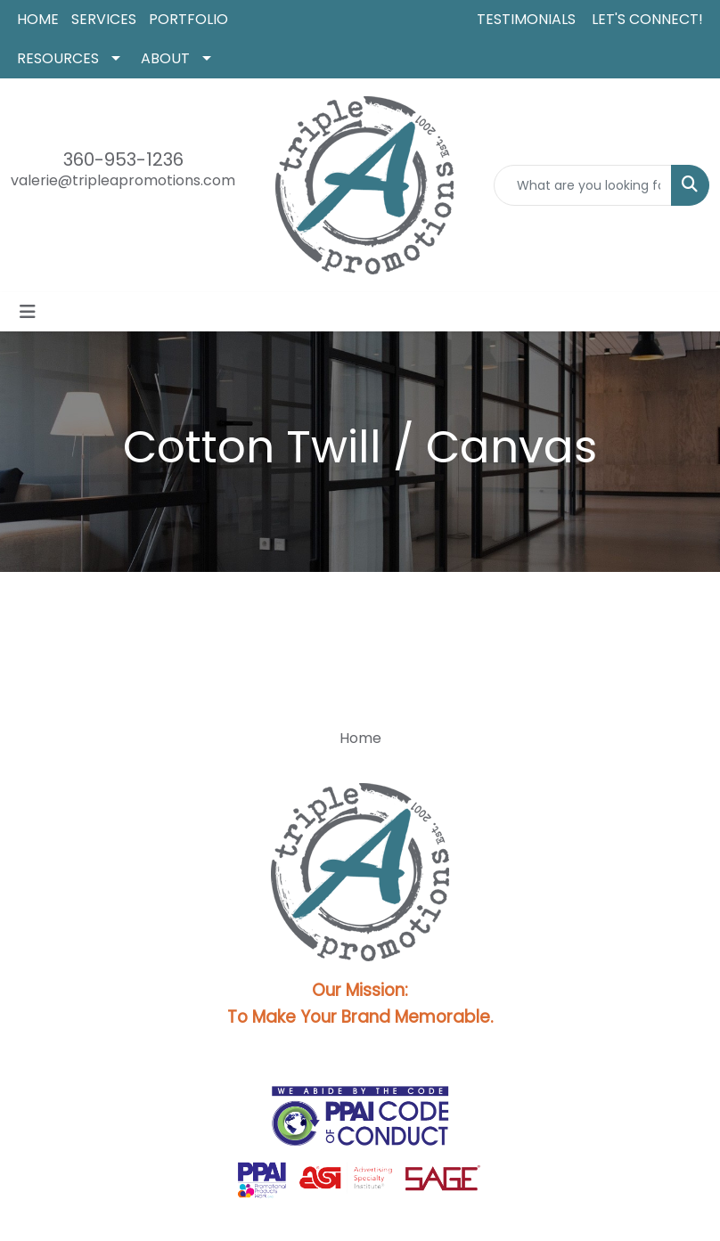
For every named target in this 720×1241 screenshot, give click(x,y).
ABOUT (165, 58)
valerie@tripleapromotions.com (123, 180)
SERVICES (103, 19)
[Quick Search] (583, 185)
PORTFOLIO (188, 19)
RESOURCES (58, 58)
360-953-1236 (123, 159)
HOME (38, 19)
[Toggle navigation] (27, 311)
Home (360, 738)
